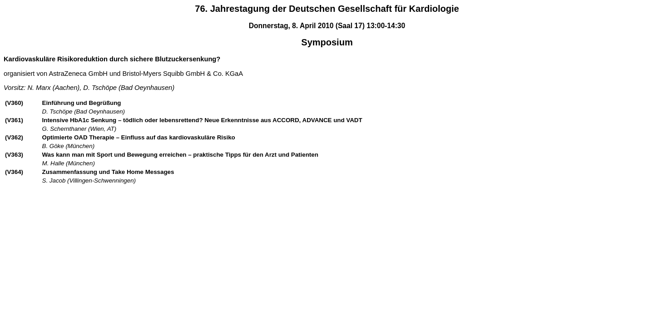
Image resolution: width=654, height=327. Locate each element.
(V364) (14, 171)
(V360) (14, 102)
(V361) (14, 120)
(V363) (14, 154)
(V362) (14, 137)
